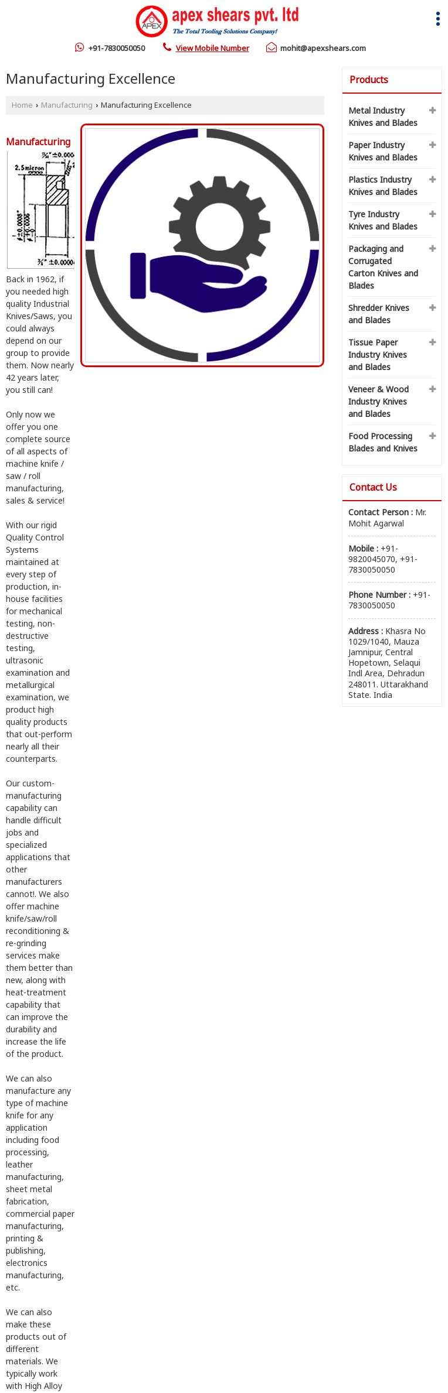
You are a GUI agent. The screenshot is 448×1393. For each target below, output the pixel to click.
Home (22, 105)
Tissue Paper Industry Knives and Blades (377, 354)
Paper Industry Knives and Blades (383, 151)
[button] (212, 48)
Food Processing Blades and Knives (383, 442)
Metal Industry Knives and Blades (383, 116)
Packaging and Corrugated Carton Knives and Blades (383, 267)
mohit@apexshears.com (323, 48)
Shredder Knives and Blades (378, 314)
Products (368, 79)
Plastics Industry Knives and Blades (383, 185)
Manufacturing (67, 105)
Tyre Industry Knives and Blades (383, 220)
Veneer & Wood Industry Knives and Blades (378, 401)
